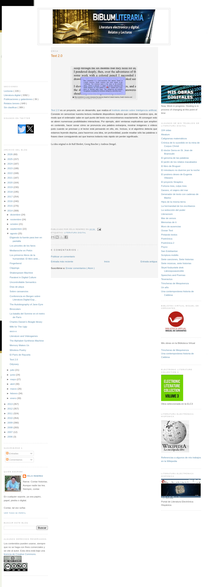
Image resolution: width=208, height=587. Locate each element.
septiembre (16, 228)
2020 (10, 182)
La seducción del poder (173, 210)
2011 (10, 413)
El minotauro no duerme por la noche (180, 170)
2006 (10, 436)
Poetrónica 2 (167, 242)
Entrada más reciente (62, 261)
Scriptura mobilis (169, 255)
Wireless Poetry (18, 350)
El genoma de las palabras (175, 158)
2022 (10, 173)
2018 (10, 191)
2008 (10, 427)
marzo (13, 388)
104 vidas (166, 130)
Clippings (14, 268)
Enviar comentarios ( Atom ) (80, 268)
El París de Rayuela (20, 354)
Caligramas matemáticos (174, 138)
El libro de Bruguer (171, 166)
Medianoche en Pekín (21, 250)
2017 (10, 196)
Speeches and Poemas (173, 275)
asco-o (13, 331)
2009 (10, 422)
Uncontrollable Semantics (23, 282)
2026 (10, 154)
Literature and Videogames (24, 336)
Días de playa (17, 286)
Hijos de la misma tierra (173, 201)
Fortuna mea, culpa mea (174, 186)
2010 (10, 418)
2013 (10, 404)
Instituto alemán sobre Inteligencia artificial (134, 110)
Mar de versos (168, 218)
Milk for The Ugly (18, 326)
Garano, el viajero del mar (174, 190)
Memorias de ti (169, 222)
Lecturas (8, 91)
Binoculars (15, 309)
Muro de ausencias (171, 226)
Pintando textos (169, 234)
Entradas (12, 453)
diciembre (15, 214)
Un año (165, 287)
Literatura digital (12, 95)
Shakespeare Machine (21, 272)
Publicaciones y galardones (18, 99)
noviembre (16, 219)
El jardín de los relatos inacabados (179, 162)
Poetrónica (166, 238)
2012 (10, 408)
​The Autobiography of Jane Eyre (26, 304)
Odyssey (14, 364)
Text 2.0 (14, 359)
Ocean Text (167, 230)
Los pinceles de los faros (22, 245)
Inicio (107, 261)
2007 (10, 432)
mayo (13, 379)
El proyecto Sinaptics (172, 182)
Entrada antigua (148, 261)
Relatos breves (12, 103)
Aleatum (165, 134)
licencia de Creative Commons (20, 554)
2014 (10, 210)
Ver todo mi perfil (15, 513)
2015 (10, 205)
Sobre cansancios (19, 291)
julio (12, 370)
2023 (10, 168)
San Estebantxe (169, 251)
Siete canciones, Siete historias (177, 259)
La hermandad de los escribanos (178, 206)
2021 (10, 177)
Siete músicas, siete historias (176, 263)
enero (13, 398)
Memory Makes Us (19, 345)
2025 (10, 159)
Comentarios (14, 459)
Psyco (164, 247)
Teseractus (167, 279)
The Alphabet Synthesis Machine (27, 340)
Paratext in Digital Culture (23, 277)
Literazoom (167, 214)
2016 (10, 201)
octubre (14, 224)
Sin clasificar (11, 107)
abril (12, 384)
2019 (10, 187)
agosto (14, 233)
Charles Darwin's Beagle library (26, 321)
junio (13, 374)
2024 (10, 163)
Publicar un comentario (63, 256)
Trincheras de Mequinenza (175, 283)
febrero (14, 393)
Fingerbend (15, 263)
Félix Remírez (35, 476)
